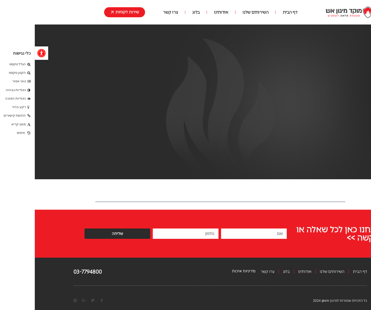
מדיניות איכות (209, 270)
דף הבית (255, 12)
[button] (6, 53)
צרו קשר (135, 12)
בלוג (161, 12)
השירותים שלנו (221, 12)
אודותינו (186, 12)
